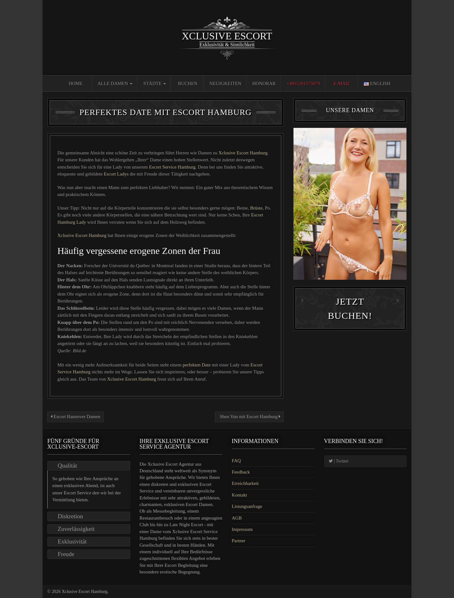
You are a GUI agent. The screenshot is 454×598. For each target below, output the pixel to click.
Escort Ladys (117, 173)
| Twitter (339, 461)
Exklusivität (72, 541)
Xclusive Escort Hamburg (243, 152)
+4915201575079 (303, 83)
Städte (154, 83)
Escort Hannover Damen (75, 416)
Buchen (188, 83)
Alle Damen (114, 83)
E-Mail (342, 83)
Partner (238, 540)
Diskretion (70, 516)
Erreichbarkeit (245, 483)
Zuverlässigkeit (76, 529)
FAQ (236, 460)
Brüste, (257, 207)
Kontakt (239, 494)
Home (76, 83)
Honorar (264, 83)
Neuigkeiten (226, 83)
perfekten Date (197, 364)
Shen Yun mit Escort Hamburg (249, 416)
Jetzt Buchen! (350, 314)
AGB (237, 517)
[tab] (88, 465)
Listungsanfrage (247, 506)
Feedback (241, 471)
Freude (66, 554)
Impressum (242, 529)
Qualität (67, 465)
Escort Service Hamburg (172, 167)
